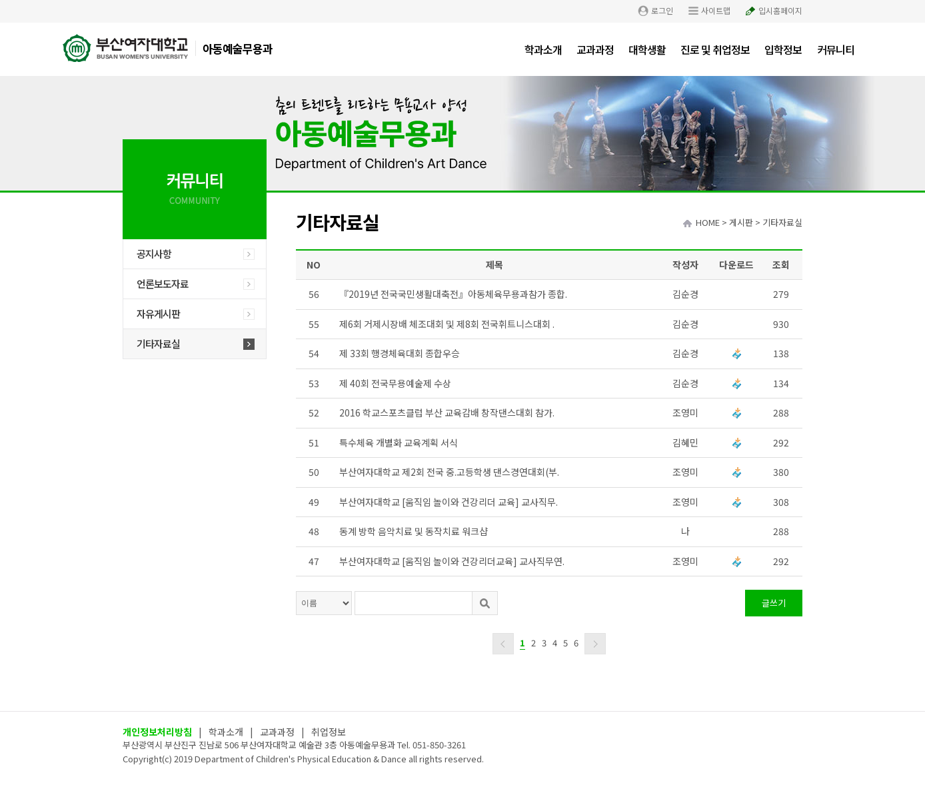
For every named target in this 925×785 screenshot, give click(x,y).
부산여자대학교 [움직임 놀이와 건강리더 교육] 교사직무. (448, 501)
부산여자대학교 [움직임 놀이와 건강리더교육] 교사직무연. (451, 561)
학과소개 (543, 49)
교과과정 (595, 49)
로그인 (662, 10)
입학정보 (783, 49)
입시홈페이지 (780, 10)
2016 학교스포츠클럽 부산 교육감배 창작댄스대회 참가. (446, 412)
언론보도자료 (163, 284)
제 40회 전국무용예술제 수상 (395, 383)
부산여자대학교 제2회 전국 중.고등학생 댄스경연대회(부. (449, 471)
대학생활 (647, 49)
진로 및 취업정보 (715, 49)
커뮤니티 (835, 49)
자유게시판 (158, 314)
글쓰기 (774, 602)
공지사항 (154, 254)
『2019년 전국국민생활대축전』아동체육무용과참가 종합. (453, 294)
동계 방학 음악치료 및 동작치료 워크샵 (413, 531)
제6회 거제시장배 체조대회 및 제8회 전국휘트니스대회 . (446, 324)
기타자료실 (158, 344)
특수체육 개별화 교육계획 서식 (398, 442)
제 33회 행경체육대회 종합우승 (399, 353)
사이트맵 (715, 10)
